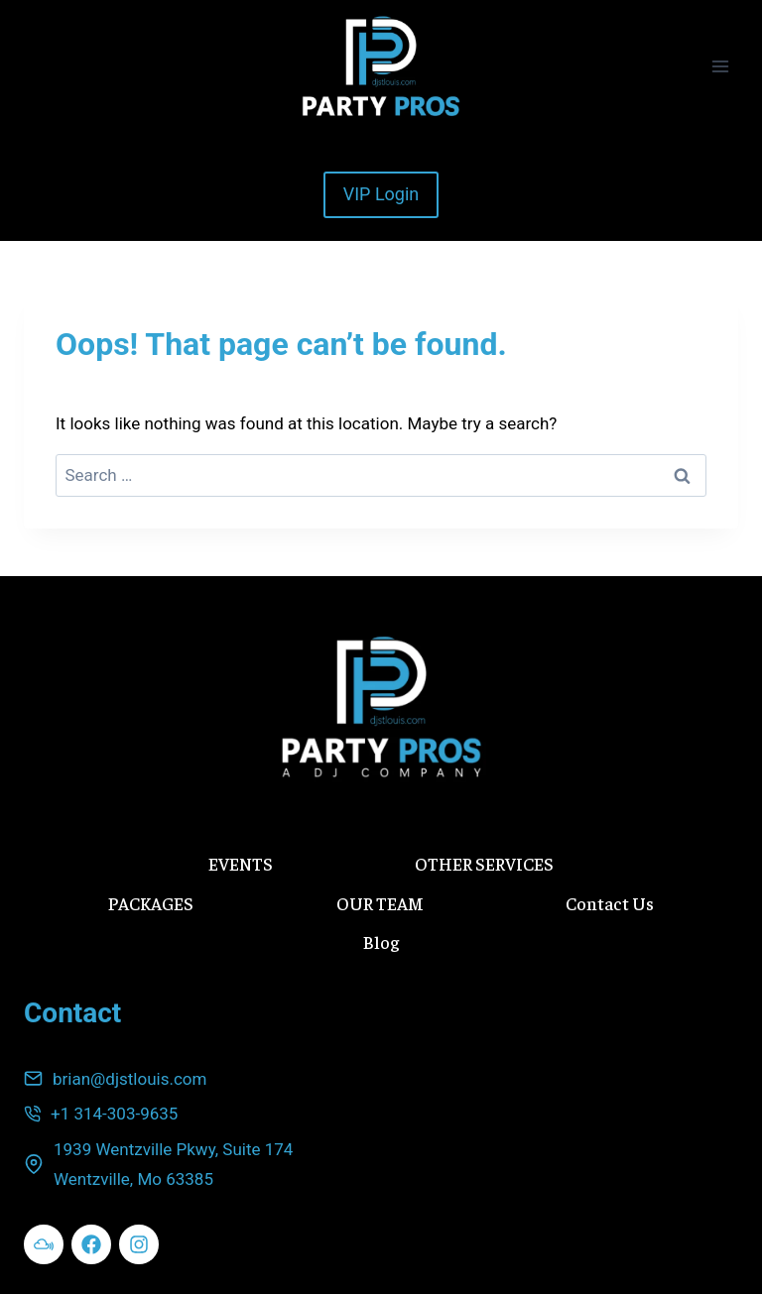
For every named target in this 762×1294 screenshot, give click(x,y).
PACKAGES (150, 902)
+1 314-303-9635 (114, 1113)
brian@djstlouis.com (129, 1079)
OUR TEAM (380, 902)
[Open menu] (719, 66)
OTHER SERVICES (484, 863)
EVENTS (240, 863)
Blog (381, 941)
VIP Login (381, 193)
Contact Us (610, 902)
